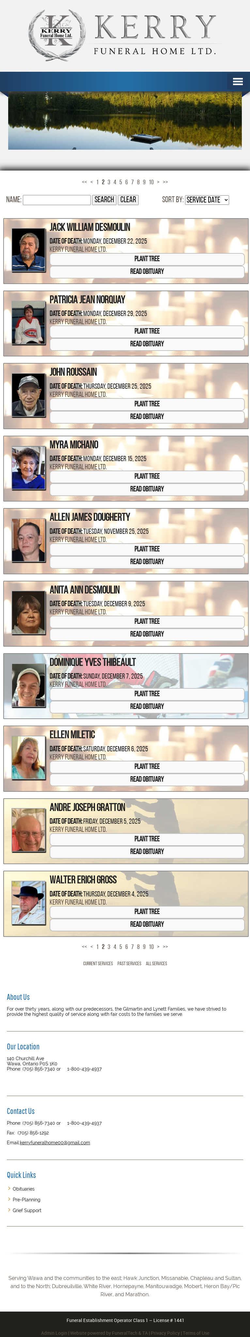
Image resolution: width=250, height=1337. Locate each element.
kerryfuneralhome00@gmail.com (55, 1142)
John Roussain (73, 373)
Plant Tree (147, 259)
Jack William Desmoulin (90, 228)
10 (151, 182)
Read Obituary (147, 272)
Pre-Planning (26, 1199)
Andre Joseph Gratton (87, 808)
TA (145, 1333)
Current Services (98, 964)
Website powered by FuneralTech (103, 1333)
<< (84, 182)
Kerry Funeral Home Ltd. (78, 250)
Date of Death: (66, 242)
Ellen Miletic (72, 735)
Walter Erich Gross (83, 881)
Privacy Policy (165, 1333)
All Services (156, 964)
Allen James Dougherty (90, 518)
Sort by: (173, 200)
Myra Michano (74, 446)
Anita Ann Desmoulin (84, 591)
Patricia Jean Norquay (87, 300)
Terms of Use (196, 1333)
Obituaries (24, 1189)
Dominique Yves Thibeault (93, 663)
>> (165, 182)
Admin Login (54, 1333)
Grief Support (27, 1210)
